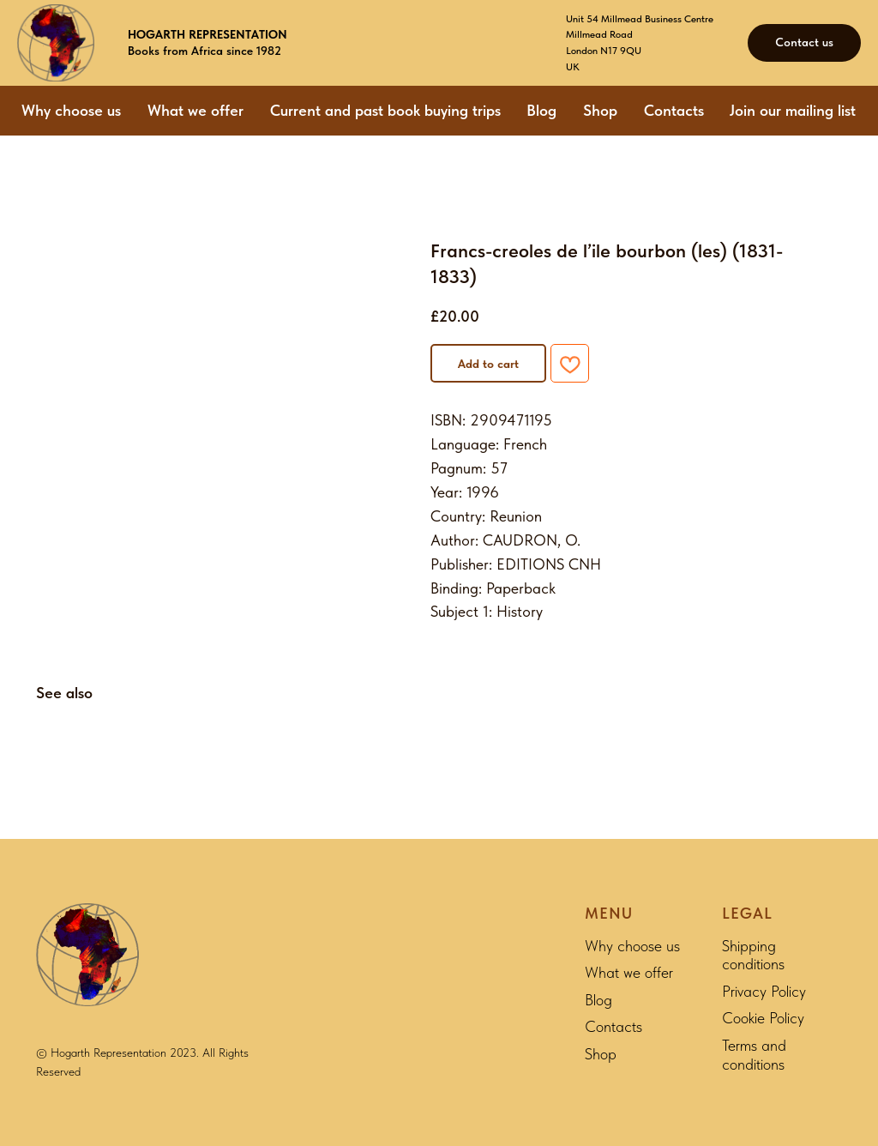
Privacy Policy (764, 991)
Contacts (674, 110)
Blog (541, 110)
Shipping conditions (753, 955)
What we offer (195, 110)
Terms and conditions (754, 1054)
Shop (600, 110)
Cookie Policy (763, 1018)
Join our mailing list (793, 110)
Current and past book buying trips (385, 110)
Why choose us (71, 110)
